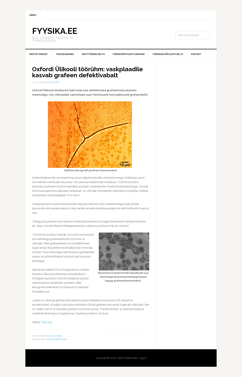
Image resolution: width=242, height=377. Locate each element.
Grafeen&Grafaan (57, 339)
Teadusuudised (54, 336)
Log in (142, 358)
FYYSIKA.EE (54, 31)
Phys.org (46, 322)
